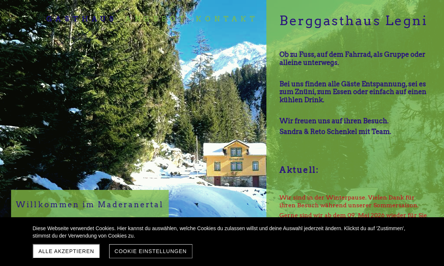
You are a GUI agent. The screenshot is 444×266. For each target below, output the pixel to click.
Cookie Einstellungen (151, 251)
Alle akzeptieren (66, 251)
